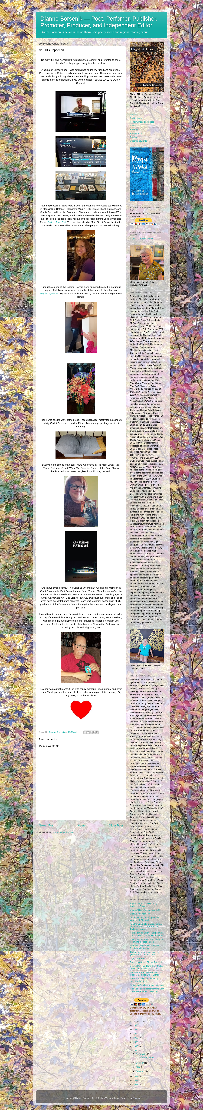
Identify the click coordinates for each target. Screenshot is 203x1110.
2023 (136, 1033)
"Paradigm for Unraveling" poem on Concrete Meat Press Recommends (147, 934)
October (140, 1063)
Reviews (134, 129)
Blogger (136, 1098)
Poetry (133, 125)
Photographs (136, 133)
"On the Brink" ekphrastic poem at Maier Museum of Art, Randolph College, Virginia (146, 926)
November (141, 1054)
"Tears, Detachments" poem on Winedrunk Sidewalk (145, 918)
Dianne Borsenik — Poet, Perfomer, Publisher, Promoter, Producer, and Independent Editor (98, 22)
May (138, 1067)
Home (81, 825)
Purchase (134, 137)
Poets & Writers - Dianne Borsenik (146, 962)
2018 (136, 1050)
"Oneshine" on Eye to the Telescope (147, 985)
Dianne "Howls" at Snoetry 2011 (145, 910)
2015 (136, 1085)
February (140, 1071)
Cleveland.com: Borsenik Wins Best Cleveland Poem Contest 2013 (147, 990)
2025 (136, 1025)
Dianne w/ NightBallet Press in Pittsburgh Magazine (144, 946)
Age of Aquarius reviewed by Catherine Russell (143, 904)
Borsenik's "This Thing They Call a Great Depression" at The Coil (146, 967)
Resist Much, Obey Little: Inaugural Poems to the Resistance (146, 940)
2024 (136, 1029)
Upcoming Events (138, 141)
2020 (136, 1042)
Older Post (116, 825)
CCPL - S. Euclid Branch (141, 239)
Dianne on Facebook (140, 914)
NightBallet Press (138, 958)
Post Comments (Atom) (63, 832)
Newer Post (46, 825)
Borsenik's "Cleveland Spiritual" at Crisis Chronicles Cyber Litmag (146, 973)
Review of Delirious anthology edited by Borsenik (144, 979)
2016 (136, 1080)
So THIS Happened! (145, 1057)
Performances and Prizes (142, 122)
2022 (136, 1038)
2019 (136, 1046)
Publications (136, 118)
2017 (136, 1076)
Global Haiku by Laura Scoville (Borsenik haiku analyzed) (144, 953)
